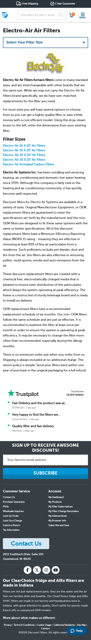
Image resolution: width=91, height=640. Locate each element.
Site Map (81, 625)
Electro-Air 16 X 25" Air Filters (24, 150)
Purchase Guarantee (14, 502)
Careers (45, 628)
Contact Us (9, 497)
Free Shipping (30, 3)
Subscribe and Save (58, 525)
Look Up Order (11, 516)
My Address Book (57, 516)
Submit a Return (11, 525)
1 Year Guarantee (65, 3)
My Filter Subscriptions (60, 506)
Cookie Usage (44, 625)
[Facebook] (28, 570)
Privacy (7, 625)
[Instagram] (46, 570)
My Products (55, 502)
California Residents (64, 625)
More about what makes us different (29, 618)
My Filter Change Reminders (63, 511)
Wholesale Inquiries (13, 511)
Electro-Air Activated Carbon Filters (28, 164)
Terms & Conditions (24, 625)
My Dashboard (56, 497)
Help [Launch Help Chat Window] (77, 631)
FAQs (6, 506)
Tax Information (11, 530)
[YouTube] (56, 570)
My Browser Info (57, 520)
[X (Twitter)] (37, 570)
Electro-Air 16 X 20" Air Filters (24, 145)
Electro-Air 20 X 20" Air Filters (24, 155)
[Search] (61, 14)
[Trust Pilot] (22, 393)
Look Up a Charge (12, 520)
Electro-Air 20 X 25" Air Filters (24, 160)
